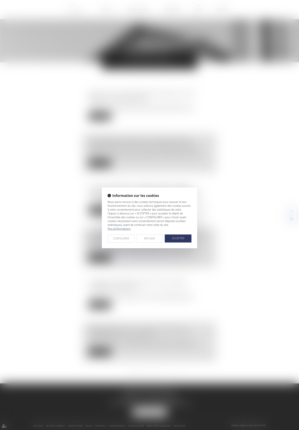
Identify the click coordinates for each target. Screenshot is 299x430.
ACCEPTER (178, 238)
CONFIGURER (121, 238)
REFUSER (149, 238)
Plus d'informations (119, 228)
